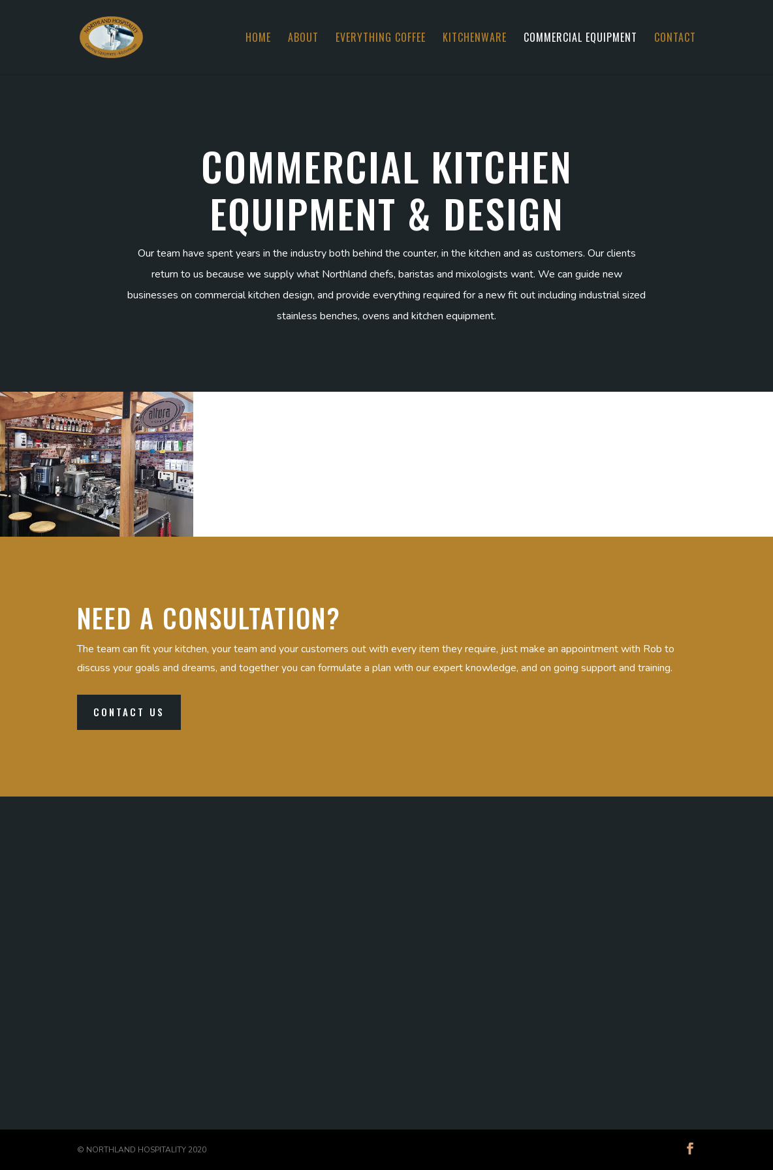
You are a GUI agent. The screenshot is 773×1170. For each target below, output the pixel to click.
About (303, 39)
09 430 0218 (496, 962)
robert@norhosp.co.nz (513, 1040)
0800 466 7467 (580, 962)
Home (258, 39)
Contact (675, 39)
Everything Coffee (381, 39)
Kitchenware (475, 39)
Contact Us (129, 711)
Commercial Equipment (580, 39)
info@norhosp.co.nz (507, 1019)
